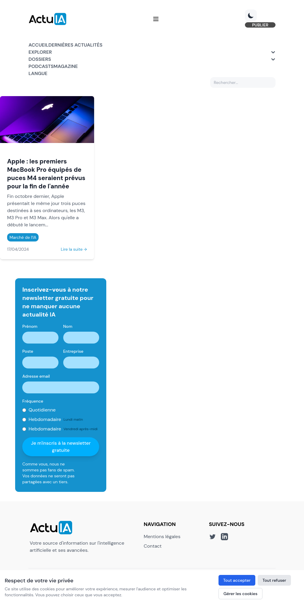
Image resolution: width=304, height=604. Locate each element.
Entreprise (73, 351)
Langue (38, 73)
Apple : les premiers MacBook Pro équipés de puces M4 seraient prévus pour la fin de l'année (46, 173)
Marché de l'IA (23, 237)
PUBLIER (260, 25)
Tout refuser (274, 580)
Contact (153, 546)
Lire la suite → (74, 249)
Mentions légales (162, 536)
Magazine (65, 66)
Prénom (29, 326)
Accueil (38, 45)
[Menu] (156, 19)
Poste (27, 351)
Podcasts (40, 66)
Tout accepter (237, 580)
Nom (67, 326)
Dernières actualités (75, 45)
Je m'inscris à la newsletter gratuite (61, 446)
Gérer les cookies (240, 593)
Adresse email (36, 376)
